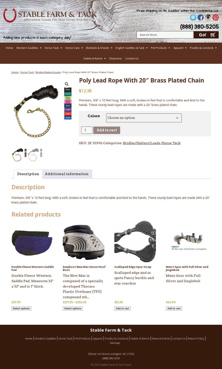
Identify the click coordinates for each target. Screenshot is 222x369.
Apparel (178, 48)
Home (9, 48)
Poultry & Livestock (201, 48)
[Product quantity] (86, 130)
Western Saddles (27, 48)
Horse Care (72, 48)
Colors (94, 116)
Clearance (115, 58)
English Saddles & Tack (130, 48)
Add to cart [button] (122, 308)
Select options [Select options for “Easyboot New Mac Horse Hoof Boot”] (72, 308)
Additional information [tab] (67, 174)
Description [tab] (28, 174)
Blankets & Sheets (97, 48)
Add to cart (107, 130)
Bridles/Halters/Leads (48, 72)
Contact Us (132, 58)
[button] (66, 84)
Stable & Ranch (92, 58)
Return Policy (196, 338)
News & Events (161, 338)
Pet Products (159, 48)
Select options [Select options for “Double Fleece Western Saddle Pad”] (21, 308)
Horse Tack (52, 48)
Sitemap (115, 343)
